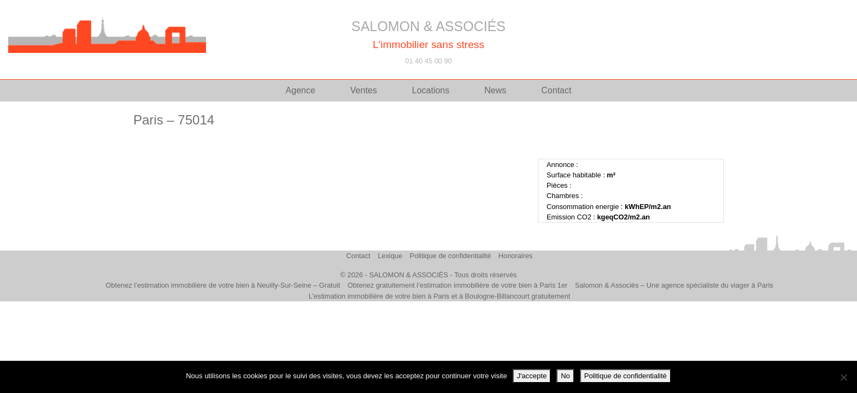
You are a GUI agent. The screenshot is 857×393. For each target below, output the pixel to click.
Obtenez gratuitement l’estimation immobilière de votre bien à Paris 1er (458, 285)
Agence (300, 90)
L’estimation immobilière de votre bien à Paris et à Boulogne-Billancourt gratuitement (440, 296)
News (495, 90)
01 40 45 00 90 (428, 61)
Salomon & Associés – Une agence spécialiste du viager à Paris (674, 285)
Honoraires (515, 256)
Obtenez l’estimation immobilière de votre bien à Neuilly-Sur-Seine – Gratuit (222, 285)
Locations (431, 90)
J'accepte (532, 376)
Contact (556, 90)
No (565, 376)
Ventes (363, 90)
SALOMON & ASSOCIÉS (428, 26)
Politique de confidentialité (450, 256)
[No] (843, 377)
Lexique (390, 256)
